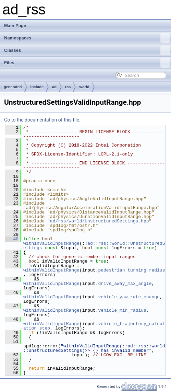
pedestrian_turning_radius (131, 270)
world (84, 87)
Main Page (15, 25)
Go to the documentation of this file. (42, 120)
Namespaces (87, 38)
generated (13, 87)
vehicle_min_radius (122, 310)
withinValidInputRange (51, 243)
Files (87, 63)
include (37, 87)
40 (12, 239)
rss (68, 87)
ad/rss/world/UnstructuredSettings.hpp (99, 221)
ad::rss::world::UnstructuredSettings (94, 245)
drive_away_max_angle (124, 283)
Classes (87, 50)
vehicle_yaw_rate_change (128, 297)
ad (54, 87)
